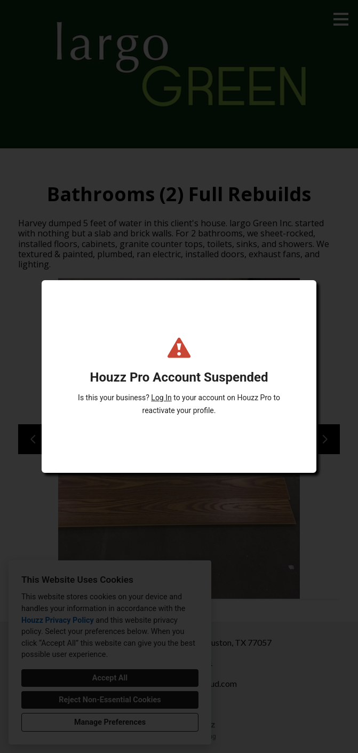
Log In (161, 397)
